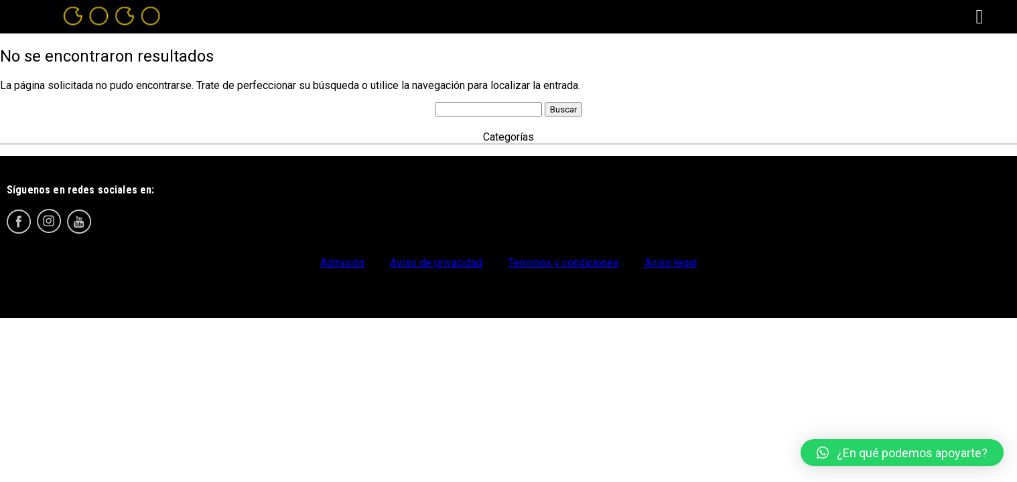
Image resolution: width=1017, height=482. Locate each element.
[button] (902, 452)
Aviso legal (671, 262)
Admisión (342, 262)
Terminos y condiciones (563, 262)
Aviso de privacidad (436, 262)
